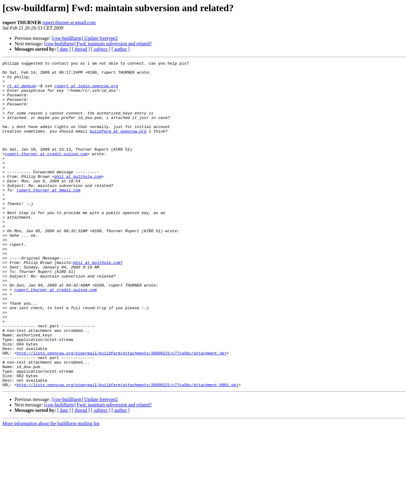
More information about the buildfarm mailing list (51, 488)
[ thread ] (81, 49)
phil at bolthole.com (78, 200)
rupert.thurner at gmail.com (69, 22)
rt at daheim (21, 91)
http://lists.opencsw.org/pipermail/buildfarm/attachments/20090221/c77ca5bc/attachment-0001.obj (127, 450)
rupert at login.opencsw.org (86, 91)
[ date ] (64, 49)
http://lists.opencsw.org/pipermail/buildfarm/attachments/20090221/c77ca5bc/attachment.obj (122, 412)
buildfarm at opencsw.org (118, 145)
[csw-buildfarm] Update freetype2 (85, 38)
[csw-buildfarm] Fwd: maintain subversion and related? (98, 43)
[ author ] (121, 49)
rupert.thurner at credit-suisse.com (46, 172)
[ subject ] (100, 49)
